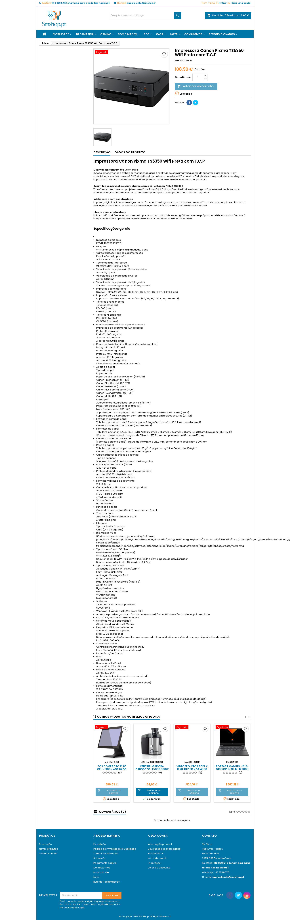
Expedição (99, 844)
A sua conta (157, 836)
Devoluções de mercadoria (164, 849)
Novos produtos (48, 849)
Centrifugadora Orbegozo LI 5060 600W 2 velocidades (152, 769)
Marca (179, 60)
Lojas (96, 877)
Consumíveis (193, 34)
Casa (159, 34)
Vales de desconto (159, 867)
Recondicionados (222, 34)
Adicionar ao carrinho (196, 86)
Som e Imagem (127, 34)
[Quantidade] (197, 77)
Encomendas (155, 853)
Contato (209, 836)
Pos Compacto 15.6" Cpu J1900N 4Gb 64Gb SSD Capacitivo (111, 769)
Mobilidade (61, 34)
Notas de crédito (157, 858)
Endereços (154, 863)
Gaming (105, 34)
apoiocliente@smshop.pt (141, 3)
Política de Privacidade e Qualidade (114, 849)
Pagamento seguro (105, 863)
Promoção (45, 844)
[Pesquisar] (145, 15)
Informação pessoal (160, 844)
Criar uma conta (241, 3)
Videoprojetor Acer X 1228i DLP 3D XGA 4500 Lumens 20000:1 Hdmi (192, 769)
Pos (146, 34)
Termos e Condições (105, 853)
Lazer (174, 34)
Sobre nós (99, 858)
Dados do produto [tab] (130, 152)
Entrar (223, 3)
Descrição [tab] (101, 152)
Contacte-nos (101, 867)
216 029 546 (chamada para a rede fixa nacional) (81, 3)
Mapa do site (101, 872)
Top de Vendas (48, 853)
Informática (84, 34)
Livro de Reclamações (106, 881)
